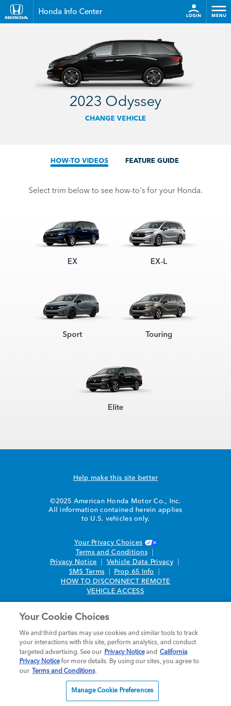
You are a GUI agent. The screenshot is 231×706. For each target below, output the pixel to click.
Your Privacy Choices (115, 542)
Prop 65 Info (134, 571)
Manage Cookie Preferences (112, 691)
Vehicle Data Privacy (140, 562)
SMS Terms (86, 571)
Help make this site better (115, 478)
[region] (115, 654)
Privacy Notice (73, 562)
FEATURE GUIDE (152, 161)
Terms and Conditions (112, 552)
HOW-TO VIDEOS (79, 161)
